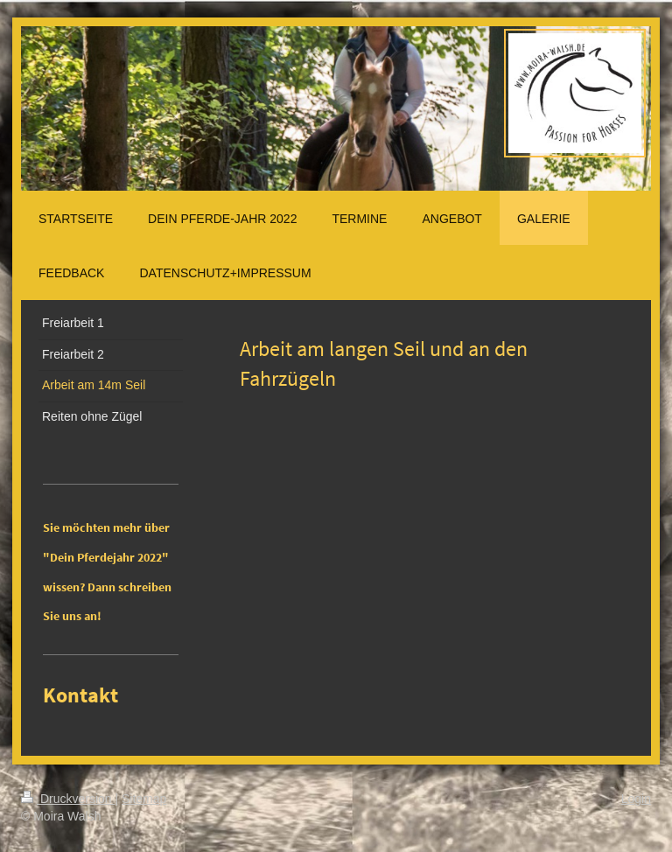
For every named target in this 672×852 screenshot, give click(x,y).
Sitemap (144, 799)
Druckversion (68, 799)
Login (636, 799)
